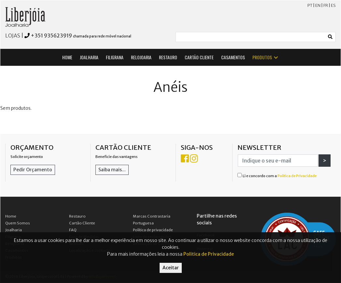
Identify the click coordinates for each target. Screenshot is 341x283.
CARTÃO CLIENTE (199, 57)
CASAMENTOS (233, 57)
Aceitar (171, 268)
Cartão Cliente (82, 223)
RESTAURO (168, 57)
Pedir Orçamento (32, 170)
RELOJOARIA (141, 57)
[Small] (251, 37)
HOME (67, 57)
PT (309, 5)
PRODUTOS (265, 57)
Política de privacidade (153, 230)
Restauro (77, 216)
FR (325, 5)
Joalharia (13, 230)
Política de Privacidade (297, 176)
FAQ (73, 230)
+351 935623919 (51, 35)
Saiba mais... (112, 170)
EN (317, 5)
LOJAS (12, 35)
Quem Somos (17, 223)
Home (10, 216)
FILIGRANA (114, 57)
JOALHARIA (89, 57)
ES (333, 5)
